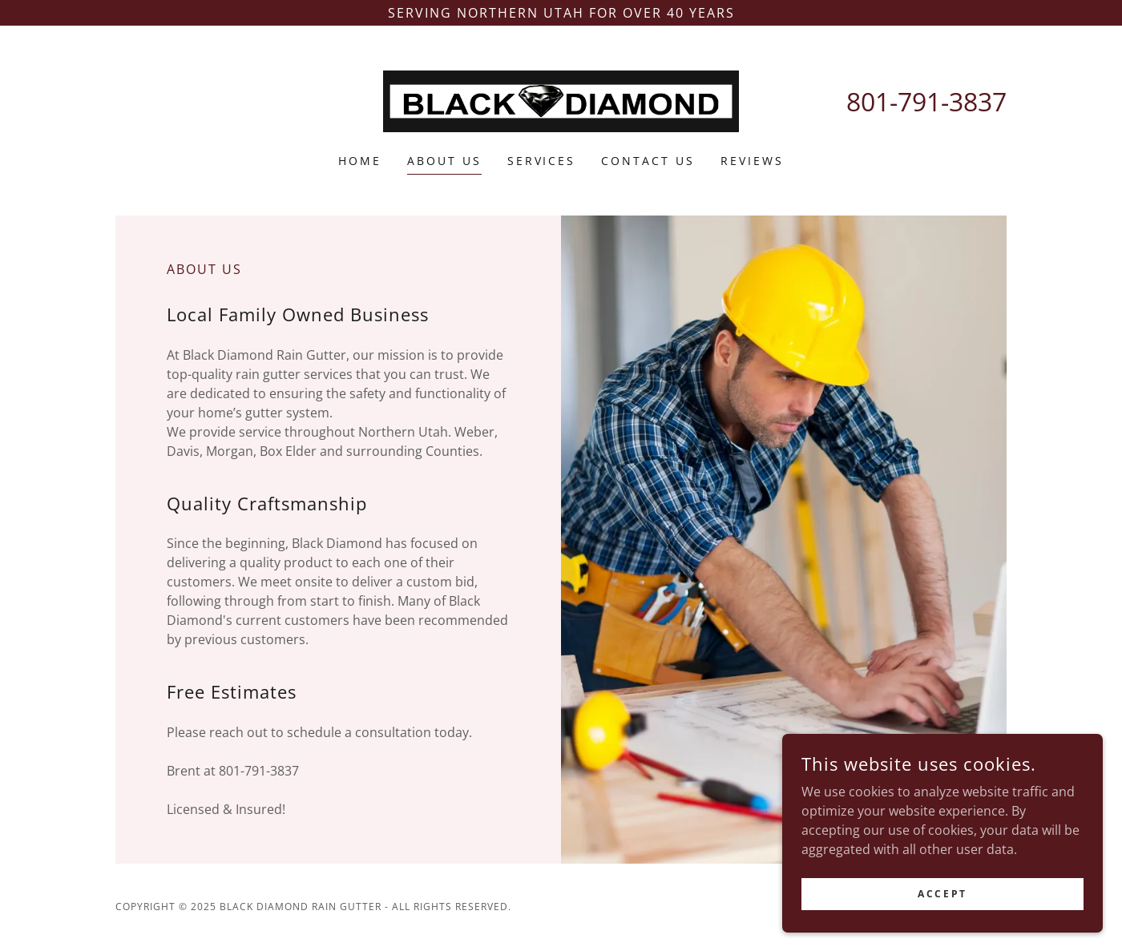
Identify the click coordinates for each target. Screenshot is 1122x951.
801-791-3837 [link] (926, 101)
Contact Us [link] (648, 160)
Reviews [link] (752, 160)
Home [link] (359, 160)
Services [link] (541, 160)
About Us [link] (444, 160)
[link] (561, 100)
